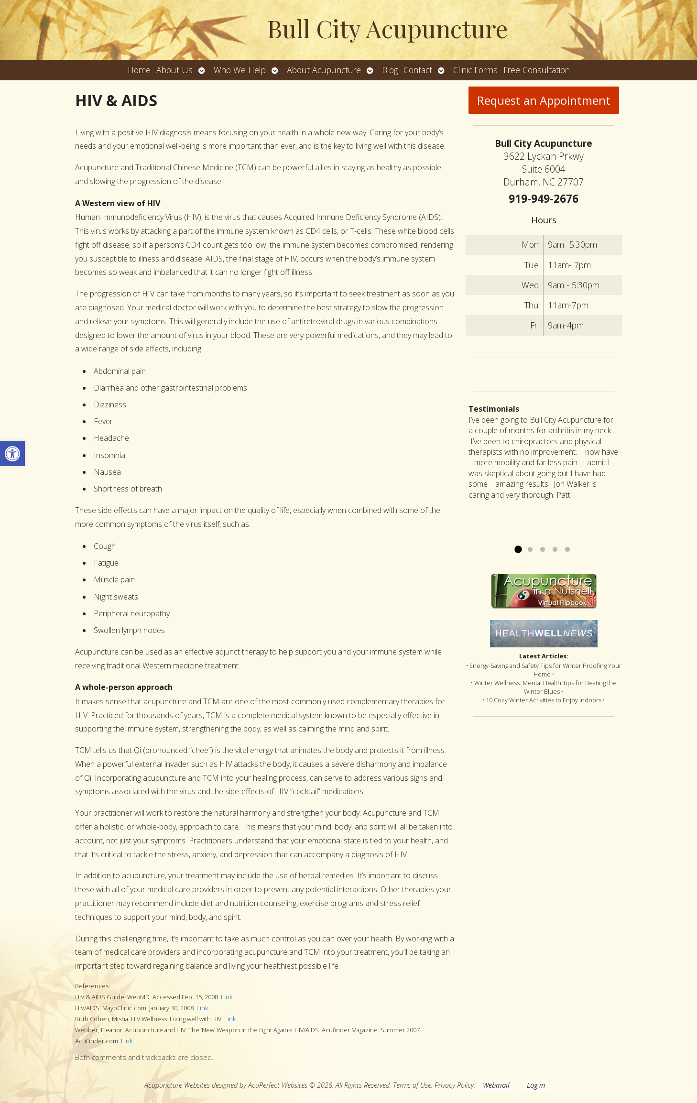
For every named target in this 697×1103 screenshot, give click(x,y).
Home (139, 70)
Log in (536, 1085)
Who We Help (240, 70)
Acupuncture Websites (177, 1085)
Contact (417, 70)
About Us (174, 70)
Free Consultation (536, 70)
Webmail (496, 1085)
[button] (12, 453)
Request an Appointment (543, 100)
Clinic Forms (475, 70)
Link (226, 997)
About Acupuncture (324, 70)
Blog (390, 70)
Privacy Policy (454, 1085)
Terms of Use (412, 1085)
